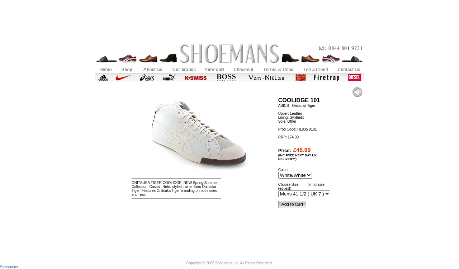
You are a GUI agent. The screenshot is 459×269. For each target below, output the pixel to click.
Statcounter (9, 267)
